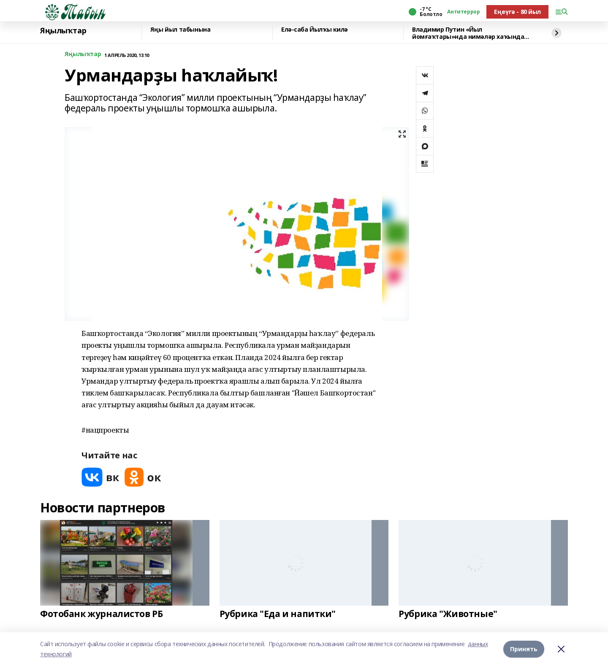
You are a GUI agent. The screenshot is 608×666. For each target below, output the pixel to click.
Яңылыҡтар (63, 30)
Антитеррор (463, 11)
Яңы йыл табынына (180, 29)
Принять (523, 649)
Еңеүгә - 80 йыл (517, 12)
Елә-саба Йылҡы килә (314, 29)
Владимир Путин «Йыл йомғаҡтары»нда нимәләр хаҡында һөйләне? (468, 33)
